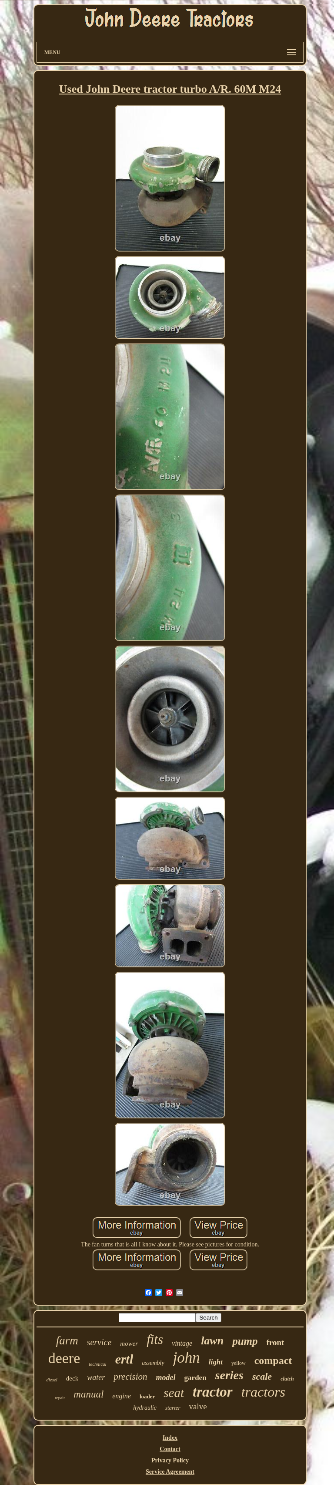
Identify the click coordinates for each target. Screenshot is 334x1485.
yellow (238, 1363)
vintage (182, 1343)
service (99, 1342)
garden (195, 1378)
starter (172, 1407)
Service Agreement (170, 1471)
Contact (170, 1449)
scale (262, 1376)
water (96, 1377)
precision (130, 1376)
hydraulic (145, 1407)
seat (174, 1393)
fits (155, 1339)
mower (129, 1343)
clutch (287, 1379)
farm (67, 1340)
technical (97, 1364)
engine (121, 1396)
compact (273, 1360)
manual (88, 1394)
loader (147, 1396)
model (166, 1377)
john (186, 1357)
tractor (213, 1392)
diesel (51, 1379)
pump (244, 1341)
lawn (212, 1340)
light (216, 1362)
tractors (263, 1392)
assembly (153, 1363)
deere (64, 1358)
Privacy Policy (170, 1460)
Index (170, 1437)
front (275, 1342)
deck (72, 1378)
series (229, 1375)
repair (60, 1397)
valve (198, 1406)
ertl (124, 1359)
